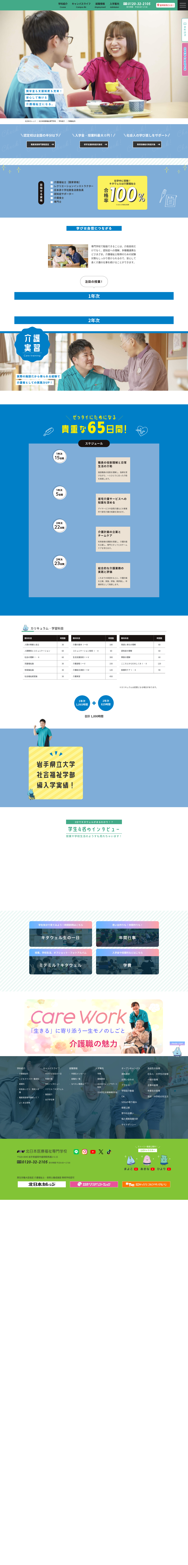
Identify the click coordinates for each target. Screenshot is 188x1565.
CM (122, 1462)
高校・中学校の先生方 (158, 1462)
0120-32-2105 (139, 3)
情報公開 (125, 1473)
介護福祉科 (71, 121)
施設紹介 (48, 1460)
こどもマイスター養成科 (29, 1445)
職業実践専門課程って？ (29, 1463)
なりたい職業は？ (78, 1450)
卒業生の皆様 (154, 1456)
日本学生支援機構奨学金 (107, 1458)
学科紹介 (62, 121)
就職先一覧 (75, 1445)
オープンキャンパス (130, 1434)
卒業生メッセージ (78, 1439)
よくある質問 (24, 1468)
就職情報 (73, 1434)
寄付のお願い (127, 1479)
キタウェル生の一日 (53, 1439)
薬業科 (22, 1450)
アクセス (125, 1451)
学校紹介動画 (127, 1456)
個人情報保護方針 (129, 1485)
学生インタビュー (52, 1450)
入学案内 (99, 1434)
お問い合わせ (127, 1445)
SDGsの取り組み (129, 1468)
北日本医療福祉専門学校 (47, 121)
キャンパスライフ (51, 1434)
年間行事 (48, 1445)
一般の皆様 (153, 1445)
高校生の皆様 (154, 1434)
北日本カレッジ (30, 121)
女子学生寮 (49, 1465)
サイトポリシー (128, 1490)
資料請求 (125, 1439)
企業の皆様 (153, 1451)
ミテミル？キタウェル (54, 1455)
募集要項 (101, 1445)
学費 (99, 1439)
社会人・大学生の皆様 (158, 1439)
